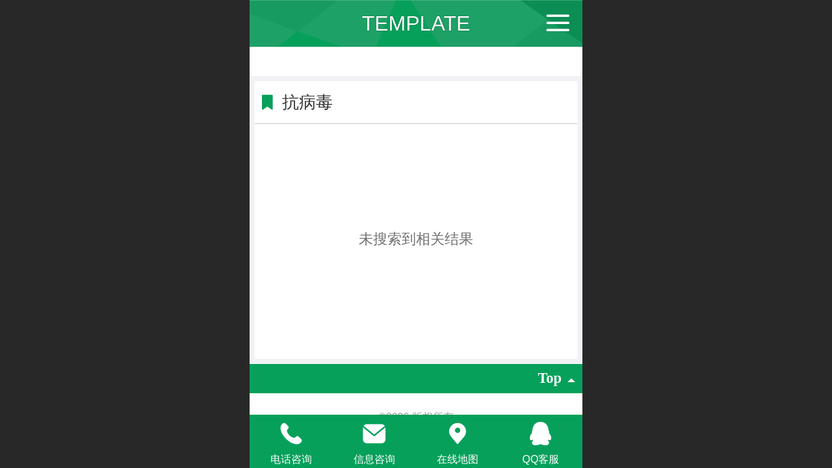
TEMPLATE (416, 23)
